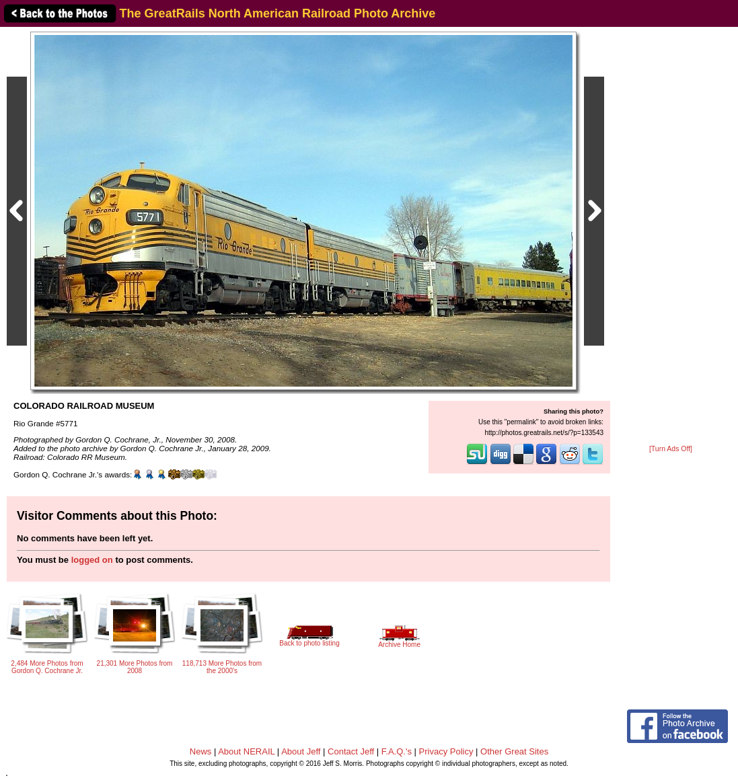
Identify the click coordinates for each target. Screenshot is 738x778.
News (201, 751)
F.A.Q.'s (396, 751)
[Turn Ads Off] (670, 449)
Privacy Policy (446, 751)
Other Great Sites (514, 751)
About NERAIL (246, 751)
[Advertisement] (671, 236)
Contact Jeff (351, 751)
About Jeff (300, 751)
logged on (92, 560)
